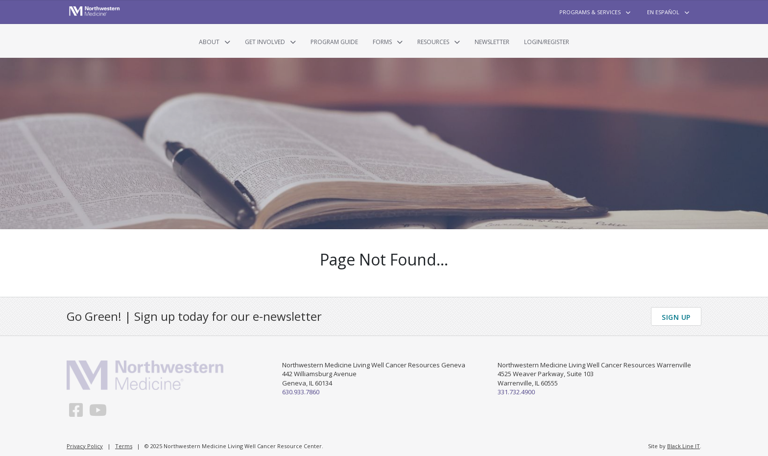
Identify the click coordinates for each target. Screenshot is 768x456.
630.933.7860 (300, 391)
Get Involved (265, 42)
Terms (123, 446)
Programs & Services (590, 12)
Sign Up (676, 317)
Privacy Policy (85, 446)
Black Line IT (683, 446)
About (209, 42)
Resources (433, 42)
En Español (663, 12)
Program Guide (334, 42)
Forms (382, 42)
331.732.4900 (516, 391)
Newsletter (492, 42)
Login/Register (546, 42)
